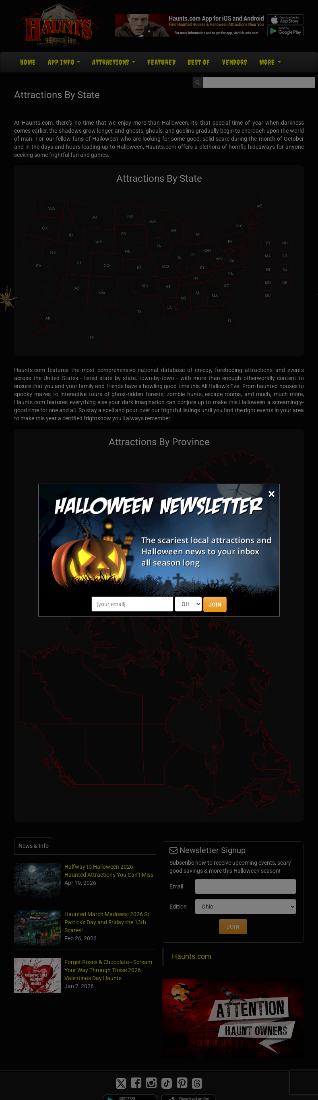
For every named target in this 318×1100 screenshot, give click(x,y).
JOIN (215, 604)
